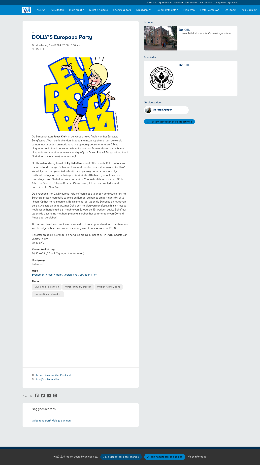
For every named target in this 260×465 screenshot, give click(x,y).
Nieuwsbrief (191, 2)
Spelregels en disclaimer (171, 2)
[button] (41, 10)
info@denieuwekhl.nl (47, 379)
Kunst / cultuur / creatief (78, 286)
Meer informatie (197, 456)
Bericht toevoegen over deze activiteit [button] (169, 121)
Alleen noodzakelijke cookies (164, 457)
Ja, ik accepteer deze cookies (121, 457)
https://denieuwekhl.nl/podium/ (53, 375)
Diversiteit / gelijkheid (46, 286)
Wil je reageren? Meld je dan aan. (51, 420)
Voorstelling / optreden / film (80, 274)
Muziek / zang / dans (108, 286)
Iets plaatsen (206, 2)
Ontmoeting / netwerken (47, 294)
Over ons (151, 2)
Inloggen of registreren (226, 2)
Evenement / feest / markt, (48, 274)
